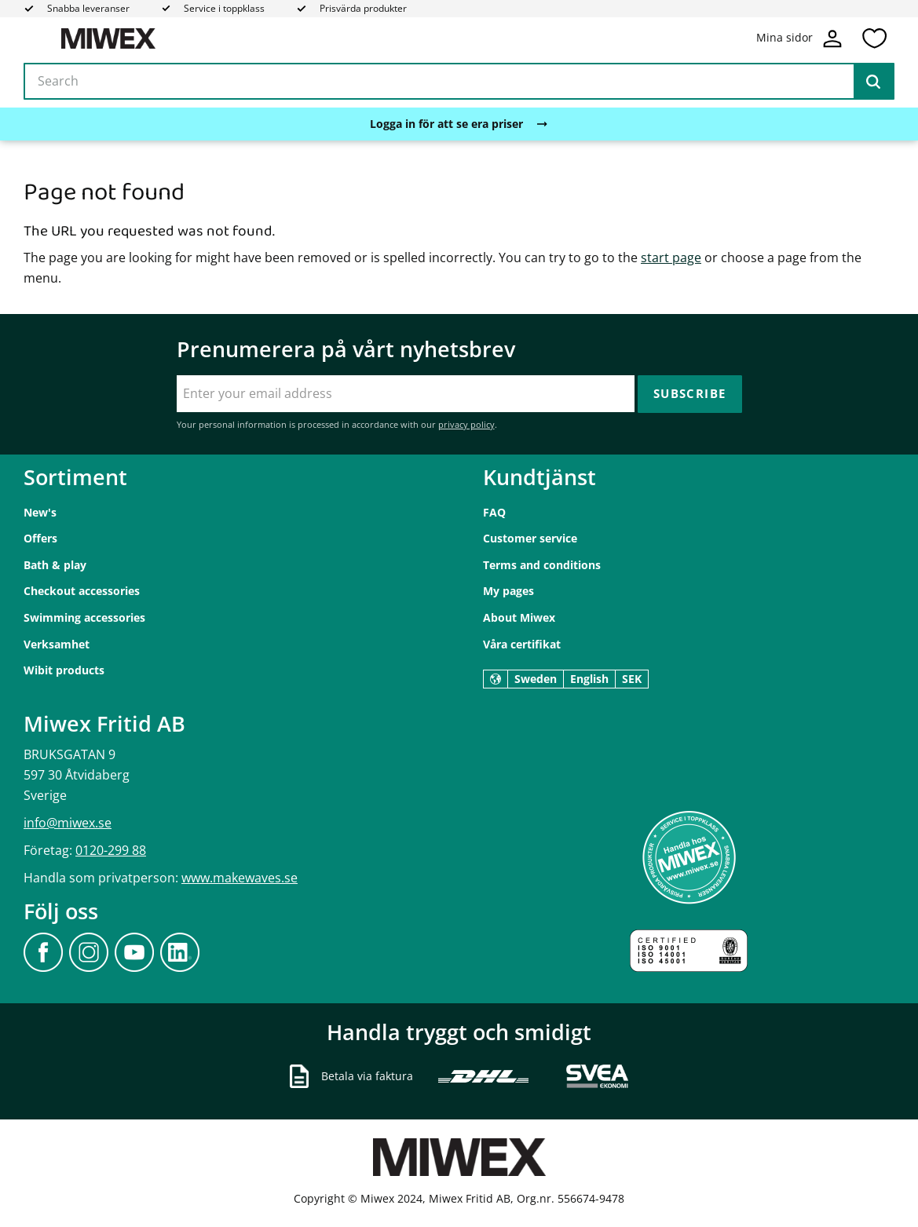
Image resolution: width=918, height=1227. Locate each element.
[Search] (873, 81)
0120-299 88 (110, 850)
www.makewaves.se (239, 877)
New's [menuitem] (40, 512)
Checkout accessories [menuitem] (82, 590)
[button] (874, 38)
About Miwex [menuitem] (519, 617)
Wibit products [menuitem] (64, 670)
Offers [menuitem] (40, 538)
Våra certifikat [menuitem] (522, 644)
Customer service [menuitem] (530, 538)
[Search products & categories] (459, 81)
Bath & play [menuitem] (55, 564)
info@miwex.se (68, 822)
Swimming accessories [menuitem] (84, 617)
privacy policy (466, 424)
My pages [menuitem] (508, 590)
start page (671, 257)
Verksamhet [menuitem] (57, 644)
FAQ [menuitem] (494, 512)
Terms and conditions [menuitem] (542, 564)
